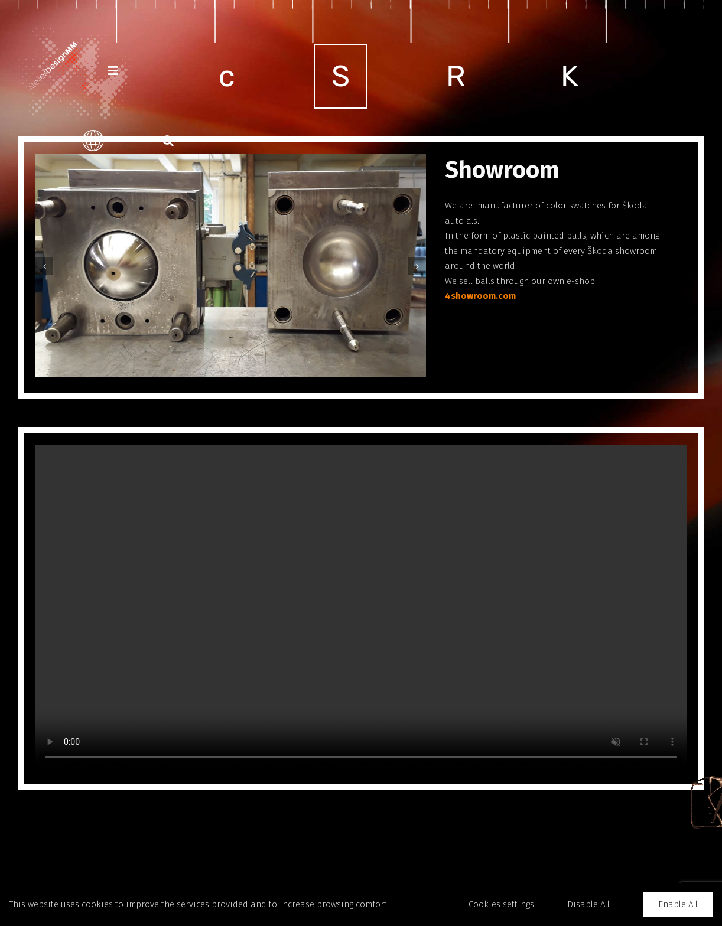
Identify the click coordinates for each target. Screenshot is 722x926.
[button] (168, 141)
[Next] (417, 266)
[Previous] (44, 266)
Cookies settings (501, 904)
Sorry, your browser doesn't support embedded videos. (361, 607)
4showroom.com (480, 296)
